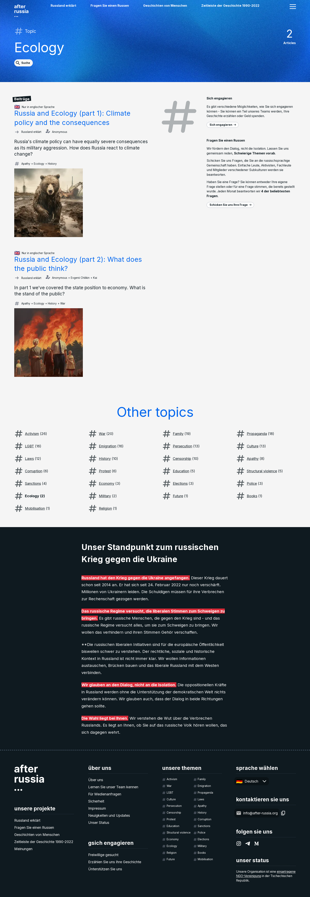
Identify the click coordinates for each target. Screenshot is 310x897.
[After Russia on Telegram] (247, 843)
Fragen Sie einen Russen (110, 6)
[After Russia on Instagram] (238, 843)
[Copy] (283, 813)
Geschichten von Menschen (165, 6)
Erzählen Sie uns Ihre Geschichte (114, 862)
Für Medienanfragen (104, 794)
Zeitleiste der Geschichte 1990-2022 (230, 6)
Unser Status (98, 822)
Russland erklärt (63, 6)
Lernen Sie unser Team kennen (113, 787)
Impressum (97, 808)
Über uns (95, 780)
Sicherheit (96, 801)
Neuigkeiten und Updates (109, 815)
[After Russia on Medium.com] (256, 843)
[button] (293, 6)
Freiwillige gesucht (103, 855)
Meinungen (23, 849)
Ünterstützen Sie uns (105, 869)
